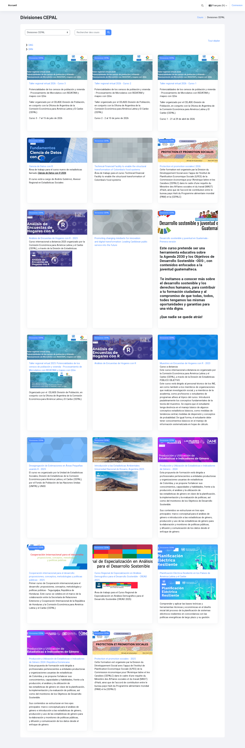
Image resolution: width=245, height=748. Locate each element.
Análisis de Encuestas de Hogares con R (115, 365)
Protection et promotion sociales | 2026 (180, 167)
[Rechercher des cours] (90, 32)
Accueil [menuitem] (12, 5)
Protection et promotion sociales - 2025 (115, 664)
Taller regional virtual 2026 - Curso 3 (47, 83)
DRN (31, 49)
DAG (31, 45)
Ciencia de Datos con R (41, 167)
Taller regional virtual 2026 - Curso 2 (113, 83)
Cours (200, 17)
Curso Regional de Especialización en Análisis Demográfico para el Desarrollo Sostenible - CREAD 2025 (121, 581)
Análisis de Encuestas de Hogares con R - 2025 (53, 240)
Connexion (237, 5)
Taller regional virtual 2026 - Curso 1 (178, 83)
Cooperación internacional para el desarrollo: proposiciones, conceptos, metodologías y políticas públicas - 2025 (55, 581)
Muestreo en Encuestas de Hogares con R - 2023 (185, 365)
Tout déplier (214, 41)
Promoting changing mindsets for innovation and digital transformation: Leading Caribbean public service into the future (121, 244)
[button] (202, 5)
